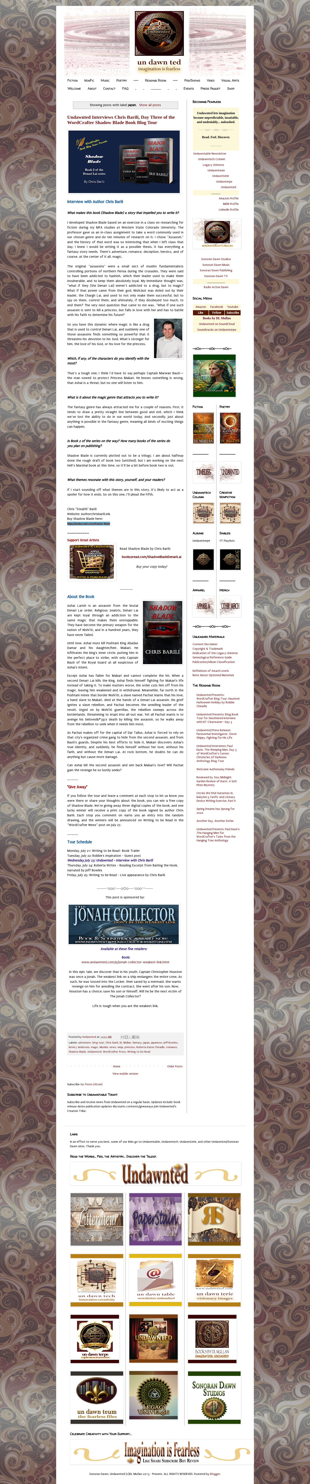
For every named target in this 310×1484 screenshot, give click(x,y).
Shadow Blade (77, 1051)
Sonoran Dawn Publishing (216, 270)
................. (156, 88)
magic (94, 1047)
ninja (120, 1047)
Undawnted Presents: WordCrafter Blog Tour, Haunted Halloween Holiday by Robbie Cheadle (218, 700)
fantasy (137, 1042)
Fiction (72, 80)
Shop (230, 88)
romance (171, 1047)
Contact (109, 88)
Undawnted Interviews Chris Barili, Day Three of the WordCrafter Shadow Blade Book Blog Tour (121, 120)
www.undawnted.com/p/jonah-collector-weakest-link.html (125, 962)
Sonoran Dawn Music (216, 265)
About (92, 88)
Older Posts (174, 1066)
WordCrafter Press (114, 1051)
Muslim (104, 1047)
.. (135, 88)
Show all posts (150, 105)
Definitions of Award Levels (211, 671)
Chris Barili (112, 1042)
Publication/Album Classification (214, 662)
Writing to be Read (138, 1051)
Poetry (121, 80)
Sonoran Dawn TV (216, 276)
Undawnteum (216, 170)
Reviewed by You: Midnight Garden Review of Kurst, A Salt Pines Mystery (217, 781)
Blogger (215, 1474)
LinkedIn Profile (229, 209)
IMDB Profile (231, 204)
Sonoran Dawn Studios (216, 259)
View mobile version (125, 1073)
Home (116, 1066)
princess (130, 1047)
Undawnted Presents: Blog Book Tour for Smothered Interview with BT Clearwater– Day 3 (217, 718)
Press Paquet (210, 88)
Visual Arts (230, 80)
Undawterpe (224, 181)
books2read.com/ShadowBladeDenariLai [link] (151, 557)
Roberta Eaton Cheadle (150, 1047)
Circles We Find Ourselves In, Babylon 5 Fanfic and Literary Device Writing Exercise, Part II (216, 796)
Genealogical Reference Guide (212, 657)
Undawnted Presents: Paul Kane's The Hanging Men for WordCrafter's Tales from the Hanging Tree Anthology (218, 834)
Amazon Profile (229, 198)
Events (188, 88)
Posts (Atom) (93, 1084)
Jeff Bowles (171, 1042)
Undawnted (94, 1051)
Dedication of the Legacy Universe (215, 653)
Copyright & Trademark (208, 649)
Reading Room (155, 80)
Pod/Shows (192, 80)
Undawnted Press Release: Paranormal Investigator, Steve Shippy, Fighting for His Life (217, 733)
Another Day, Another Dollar (215, 821)
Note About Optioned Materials (213, 675)
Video (211, 80)
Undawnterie (220, 176)
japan (146, 1042)
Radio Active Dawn (216, 287)
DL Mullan (125, 1042)
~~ (135, 80)
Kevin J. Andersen (79, 1047)
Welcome (74, 88)
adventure (84, 1042)
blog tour (98, 1042)
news (113, 1047)
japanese (156, 1042)
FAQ (125, 88)
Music (105, 80)
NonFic (89, 80)
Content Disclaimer (205, 644)
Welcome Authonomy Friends (215, 769)
